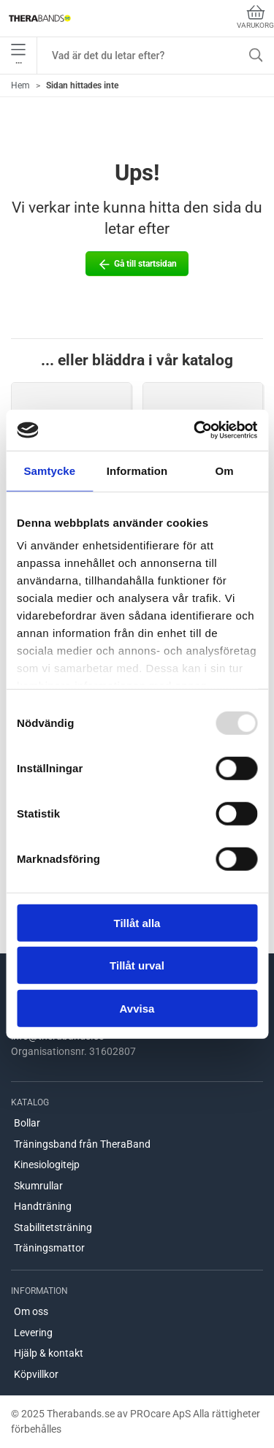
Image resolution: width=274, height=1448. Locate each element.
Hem (20, 85)
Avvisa (137, 1008)
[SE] (40, 18)
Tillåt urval (137, 965)
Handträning (43, 1206)
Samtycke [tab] (49, 470)
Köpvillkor (36, 1374)
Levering (33, 1332)
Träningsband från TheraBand (82, 1144)
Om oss (31, 1311)
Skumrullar (38, 1186)
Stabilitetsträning (53, 1227)
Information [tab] (137, 470)
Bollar (27, 1123)
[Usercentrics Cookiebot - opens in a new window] (195, 430)
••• (18, 55)
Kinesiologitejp (47, 1164)
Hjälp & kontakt (48, 1353)
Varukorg (255, 17)
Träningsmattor (49, 1248)
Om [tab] (225, 470)
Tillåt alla (137, 922)
